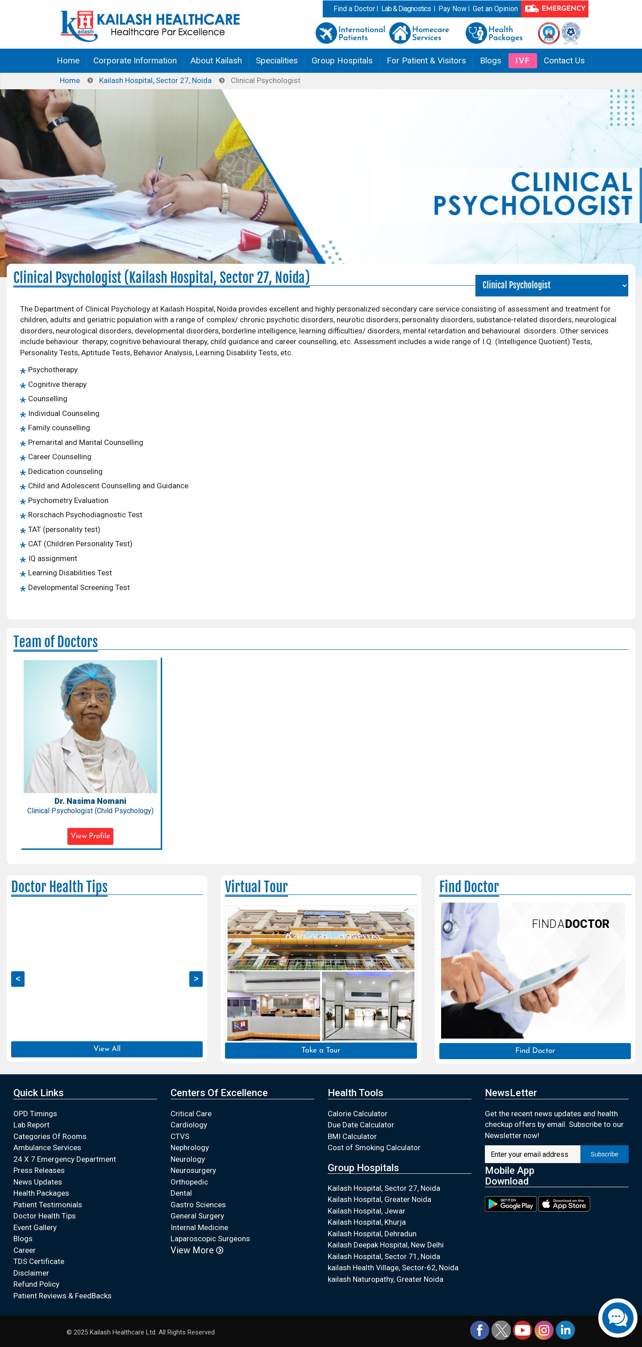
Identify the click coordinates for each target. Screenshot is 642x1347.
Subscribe (604, 1154)
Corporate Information (135, 60)
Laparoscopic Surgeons (210, 1238)
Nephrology (190, 1147)
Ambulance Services (47, 1147)
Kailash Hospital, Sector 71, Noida (384, 1256)
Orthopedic (189, 1181)
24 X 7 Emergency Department (64, 1159)
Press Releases (39, 1170)
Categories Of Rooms (50, 1136)
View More (197, 1250)
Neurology (188, 1159)
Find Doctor (535, 1051)
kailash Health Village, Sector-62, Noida (393, 1267)
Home (68, 60)
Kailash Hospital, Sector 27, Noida (155, 80)
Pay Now (452, 8)
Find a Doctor (354, 8)
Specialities (277, 60)
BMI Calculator (352, 1136)
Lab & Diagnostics (406, 8)
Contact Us (564, 60)
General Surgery (197, 1215)
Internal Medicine (199, 1227)
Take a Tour (320, 1050)
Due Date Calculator (361, 1124)
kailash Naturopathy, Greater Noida (385, 1279)
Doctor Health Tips (44, 1215)
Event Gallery (35, 1227)
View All (107, 1049)
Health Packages (41, 1193)
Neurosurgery (193, 1170)
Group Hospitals (342, 60)
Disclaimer (31, 1272)
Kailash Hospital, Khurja (367, 1222)
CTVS (180, 1136)
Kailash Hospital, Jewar (366, 1210)
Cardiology (189, 1124)
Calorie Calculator (358, 1113)
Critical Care (191, 1113)
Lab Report (31, 1124)
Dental (181, 1193)
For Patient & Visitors (426, 60)
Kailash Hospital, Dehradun (372, 1233)
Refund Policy (36, 1284)
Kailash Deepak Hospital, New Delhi (386, 1244)
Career (24, 1250)
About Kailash (216, 60)
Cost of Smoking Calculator (374, 1147)
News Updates (37, 1181)
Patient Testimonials (47, 1204)
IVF (522, 60)
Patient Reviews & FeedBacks (62, 1295)
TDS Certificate (38, 1261)
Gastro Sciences (198, 1204)
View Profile (90, 836)
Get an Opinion (495, 8)
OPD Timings (35, 1113)
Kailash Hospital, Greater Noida (379, 1199)
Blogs (490, 60)
